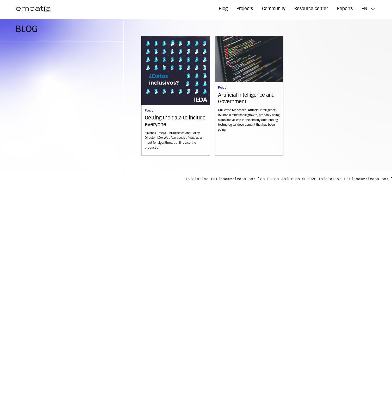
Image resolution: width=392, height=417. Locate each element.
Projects (245, 9)
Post (149, 110)
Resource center (311, 9)
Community (273, 9)
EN (364, 9)
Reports (345, 9)
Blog (223, 9)
